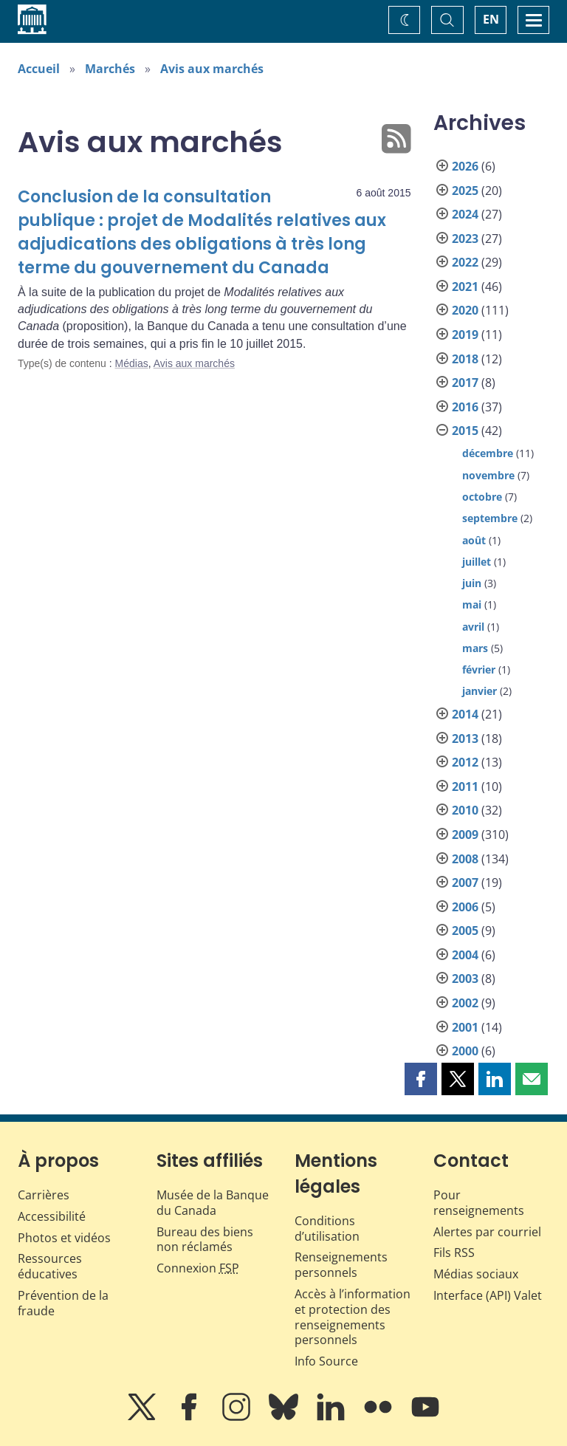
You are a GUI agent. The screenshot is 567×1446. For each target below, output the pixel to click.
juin (471, 583)
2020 (465, 310)
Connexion (198, 1268)
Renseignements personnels (341, 1265)
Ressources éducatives (50, 1266)
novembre (488, 475)
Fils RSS (454, 1252)
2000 (465, 1051)
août (474, 540)
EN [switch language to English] (491, 19)
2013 (465, 738)
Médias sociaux (475, 1274)
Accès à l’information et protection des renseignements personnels (352, 1317)
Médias (131, 363)
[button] (421, 1079)
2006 (465, 907)
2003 (465, 978)
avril (473, 627)
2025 (465, 190)
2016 (465, 407)
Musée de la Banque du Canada (213, 1203)
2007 (465, 882)
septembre (490, 518)
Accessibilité (52, 1216)
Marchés (110, 69)
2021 (465, 286)
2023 (465, 238)
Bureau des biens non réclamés (205, 1239)
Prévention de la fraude (63, 1303)
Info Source (326, 1361)
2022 (465, 262)
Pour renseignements (478, 1203)
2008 (465, 859)
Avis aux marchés (212, 69)
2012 (465, 762)
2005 (465, 930)
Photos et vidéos (64, 1238)
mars (475, 648)
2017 (465, 382)
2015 (465, 430)
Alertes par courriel (487, 1232)
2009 (465, 834)
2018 (465, 359)
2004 (465, 955)
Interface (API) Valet (487, 1295)
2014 (465, 714)
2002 (465, 1003)
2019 (465, 334)
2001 (465, 1027)
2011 (465, 786)
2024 (465, 214)
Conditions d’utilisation (327, 1228)
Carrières (43, 1195)
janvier (479, 691)
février (478, 669)
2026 (465, 166)
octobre (482, 497)
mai (471, 604)
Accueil (39, 69)
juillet (476, 562)
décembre (487, 453)
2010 (465, 810)
